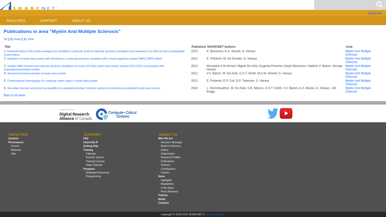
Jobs (13, 153)
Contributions (168, 169)
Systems (13, 138)
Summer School (95, 157)
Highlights (166, 180)
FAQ (85, 138)
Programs (89, 169)
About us (81, 21)
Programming (93, 176)
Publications (167, 161)
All (5, 39)
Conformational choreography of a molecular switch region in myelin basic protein (52, 80)
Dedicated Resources (98, 172)
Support (48, 21)
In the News (167, 187)
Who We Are (165, 138)
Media (161, 199)
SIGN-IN (375, 13)
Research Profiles (170, 157)
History (164, 150)
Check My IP (90, 142)
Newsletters (167, 184)
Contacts (163, 203)
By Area (15, 39)
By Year (29, 39)
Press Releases (169, 191)
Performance (16, 142)
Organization (168, 153)
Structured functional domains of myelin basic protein (36, 73)
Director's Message (171, 142)
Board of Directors (171, 146)
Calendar (91, 153)
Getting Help (90, 146)
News (161, 176)
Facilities (16, 21)
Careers (165, 172)
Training (88, 150)
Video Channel (94, 165)
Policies (163, 195)
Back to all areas (15, 95)
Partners (165, 165)
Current (15, 146)
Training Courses (95, 161)
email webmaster (215, 214)
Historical (16, 150)
